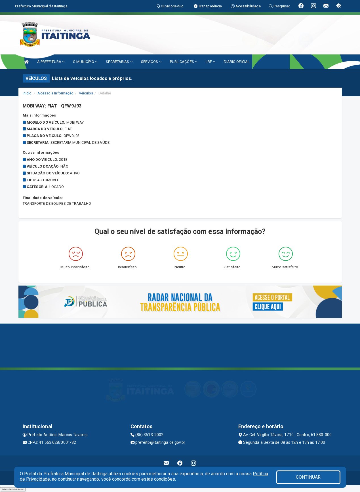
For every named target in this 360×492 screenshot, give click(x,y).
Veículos (86, 93)
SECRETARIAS (119, 62)
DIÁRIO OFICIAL (237, 62)
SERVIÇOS (151, 62)
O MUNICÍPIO (85, 62)
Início (27, 93)
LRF (210, 62)
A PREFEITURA (50, 62)
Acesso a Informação (55, 93)
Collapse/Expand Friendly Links (13, 489)
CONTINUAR (308, 477)
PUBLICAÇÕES (183, 62)
